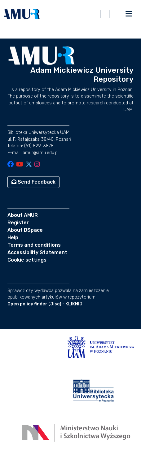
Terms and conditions (34, 245)
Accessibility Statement (37, 252)
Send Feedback (33, 182)
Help (12, 237)
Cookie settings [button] (26, 260)
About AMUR (22, 215)
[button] (22, 14)
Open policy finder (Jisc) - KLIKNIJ (44, 304)
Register (18, 223)
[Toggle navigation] (128, 14)
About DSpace (25, 230)
